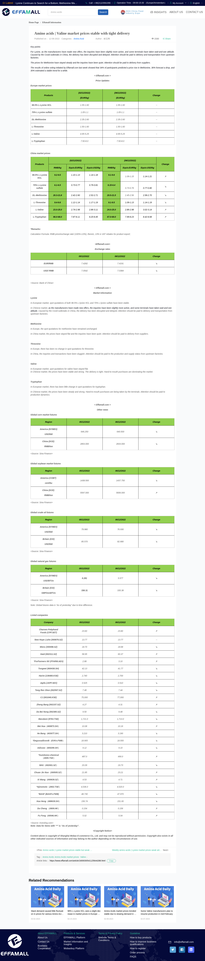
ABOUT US (176, 12)
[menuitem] (198, 3)
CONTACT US (194, 12)
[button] (180, 3)
